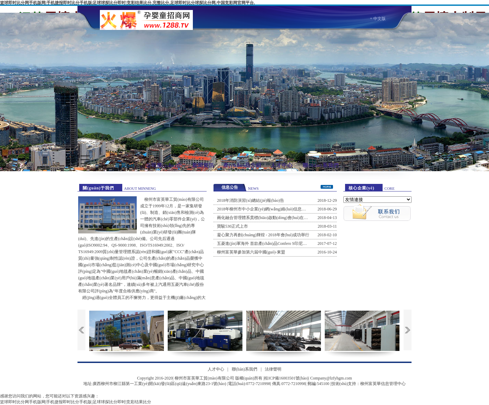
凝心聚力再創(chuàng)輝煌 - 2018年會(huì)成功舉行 (263, 234)
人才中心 (282, 165)
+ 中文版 (378, 18)
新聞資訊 (203, 165)
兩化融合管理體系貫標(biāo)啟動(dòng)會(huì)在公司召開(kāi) (272, 217)
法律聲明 (273, 369)
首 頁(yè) (125, 165)
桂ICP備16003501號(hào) (286, 378)
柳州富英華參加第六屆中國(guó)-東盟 (251, 252)
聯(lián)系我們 (321, 165)
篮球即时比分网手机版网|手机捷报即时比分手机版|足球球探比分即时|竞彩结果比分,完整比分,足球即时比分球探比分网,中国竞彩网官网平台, (127, 2)
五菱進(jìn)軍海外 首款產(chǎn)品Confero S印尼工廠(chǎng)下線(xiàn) (279, 243)
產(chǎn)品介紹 (242, 165)
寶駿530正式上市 (232, 226)
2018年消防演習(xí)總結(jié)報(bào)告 (250, 200)
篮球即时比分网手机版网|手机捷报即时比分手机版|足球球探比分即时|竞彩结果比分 (75, 401)
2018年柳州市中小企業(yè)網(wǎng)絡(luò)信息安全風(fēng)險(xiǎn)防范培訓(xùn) (290, 209)
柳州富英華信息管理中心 (383, 383)
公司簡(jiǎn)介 (164, 165)
